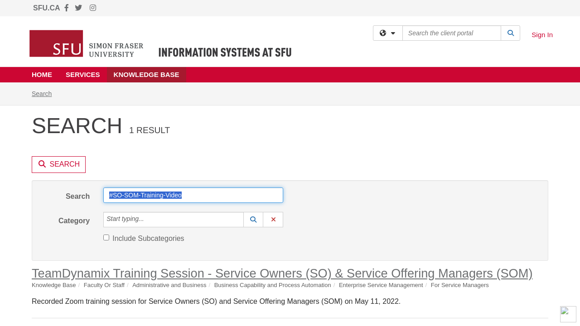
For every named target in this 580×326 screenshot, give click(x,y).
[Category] (149, 137)
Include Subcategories (143, 156)
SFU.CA (46, 8)
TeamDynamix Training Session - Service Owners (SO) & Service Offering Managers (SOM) (282, 191)
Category (74, 138)
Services (83, 74)
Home (42, 74)
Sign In (542, 34)
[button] (253, 137)
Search (78, 114)
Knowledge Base (146, 74)
